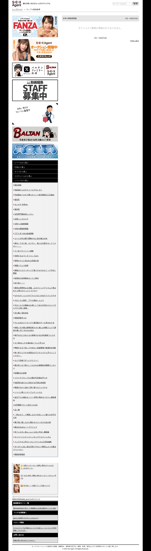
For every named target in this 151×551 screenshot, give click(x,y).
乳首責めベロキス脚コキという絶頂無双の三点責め (34, 195)
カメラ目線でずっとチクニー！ (26, 360)
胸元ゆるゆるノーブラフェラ (25, 427)
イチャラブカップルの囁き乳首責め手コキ (30, 378)
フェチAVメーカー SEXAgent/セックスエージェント (16, 3)
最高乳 (17, 200)
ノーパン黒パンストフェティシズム (28, 392)
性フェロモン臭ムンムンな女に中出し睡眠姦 (31, 432)
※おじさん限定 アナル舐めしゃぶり (29, 300)
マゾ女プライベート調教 (24, 251)
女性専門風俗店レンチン (24, 214)
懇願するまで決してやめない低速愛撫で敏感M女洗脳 (35, 348)
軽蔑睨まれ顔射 (20, 373)
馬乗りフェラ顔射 (21, 266)
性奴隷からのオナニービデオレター (28, 190)
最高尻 (17, 209)
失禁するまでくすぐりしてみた (26, 256)
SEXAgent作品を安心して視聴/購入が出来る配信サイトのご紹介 (34, 508)
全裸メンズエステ (21, 219)
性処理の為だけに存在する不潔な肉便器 (30, 383)
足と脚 (17, 410)
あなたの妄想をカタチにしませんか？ (26, 518)
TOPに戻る (134, 41)
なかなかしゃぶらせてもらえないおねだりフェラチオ (35, 296)
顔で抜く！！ (19, 283)
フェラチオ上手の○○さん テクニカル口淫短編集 (33, 442)
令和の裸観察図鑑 (21, 229)
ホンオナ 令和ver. (21, 204)
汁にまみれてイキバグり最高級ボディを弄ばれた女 (34, 323)
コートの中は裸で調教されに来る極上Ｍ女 (30, 238)
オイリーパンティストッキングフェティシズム (32, 437)
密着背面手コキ (20, 318)
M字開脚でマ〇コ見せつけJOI (26, 405)
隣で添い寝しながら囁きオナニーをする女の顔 (32, 422)
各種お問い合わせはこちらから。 (24, 540)
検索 (135, 3)
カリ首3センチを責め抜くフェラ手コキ (29, 343)
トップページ (17, 9)
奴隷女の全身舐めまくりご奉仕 (26, 278)
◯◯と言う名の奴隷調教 (24, 233)
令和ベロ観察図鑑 (21, 224)
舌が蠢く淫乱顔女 (21, 313)
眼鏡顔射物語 (19, 454)
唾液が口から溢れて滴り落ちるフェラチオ (30, 387)
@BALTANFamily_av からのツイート (26, 499)
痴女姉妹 (17, 185)
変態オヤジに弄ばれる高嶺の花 (26, 261)
